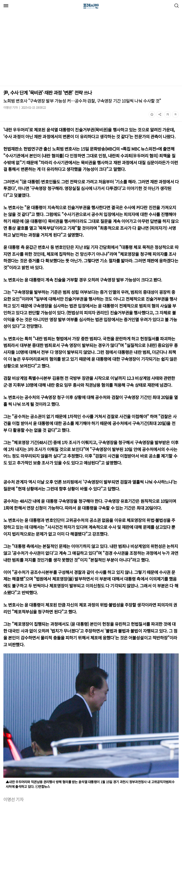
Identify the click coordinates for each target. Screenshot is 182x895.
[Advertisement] (40, 49)
